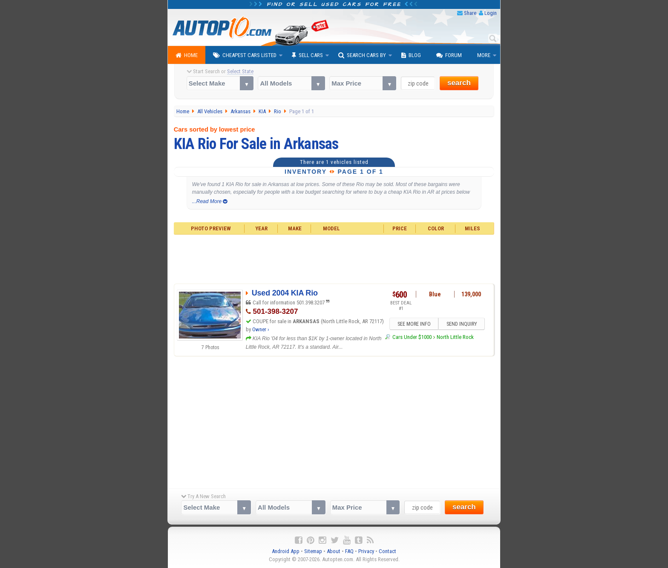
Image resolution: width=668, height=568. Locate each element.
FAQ (349, 551)
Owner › (260, 329)
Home (187, 55)
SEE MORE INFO (413, 324)
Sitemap (313, 551)
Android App (285, 551)
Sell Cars (307, 55)
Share (470, 13)
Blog (411, 55)
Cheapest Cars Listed (244, 55)
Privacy (366, 551)
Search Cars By (362, 55)
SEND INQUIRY (461, 324)
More (483, 55)
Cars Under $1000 (412, 337)
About (333, 551)
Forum (449, 55)
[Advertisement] (334, 258)
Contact (387, 551)
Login (490, 13)
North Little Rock (455, 337)
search (459, 83)
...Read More (209, 201)
